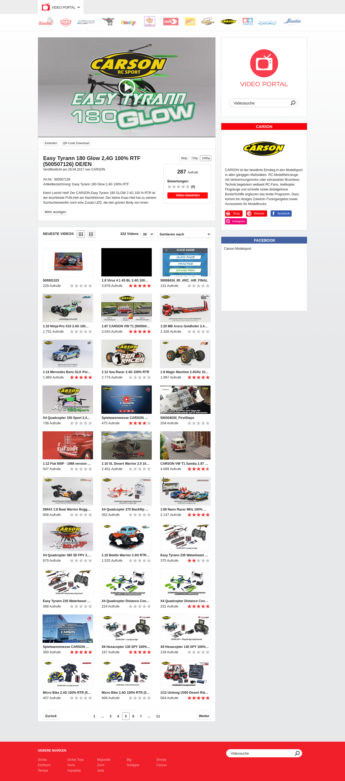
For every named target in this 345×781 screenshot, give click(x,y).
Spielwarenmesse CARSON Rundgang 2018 (126, 418)
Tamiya (43, 770)
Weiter (204, 716)
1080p (206, 158)
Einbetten (51, 143)
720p (194, 158)
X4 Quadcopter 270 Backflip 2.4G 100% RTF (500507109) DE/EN (126, 509)
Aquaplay (74, 770)
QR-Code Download (76, 143)
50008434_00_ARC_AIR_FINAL (184, 280)
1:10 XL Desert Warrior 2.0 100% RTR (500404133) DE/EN (126, 464)
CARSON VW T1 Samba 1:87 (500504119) (184, 464)
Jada (100, 770)
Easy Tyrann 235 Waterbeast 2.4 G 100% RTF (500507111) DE (67, 601)
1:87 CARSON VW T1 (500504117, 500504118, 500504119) (126, 326)
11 (158, 716)
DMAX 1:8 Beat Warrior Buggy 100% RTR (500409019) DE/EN (67, 509)
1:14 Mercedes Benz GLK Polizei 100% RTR (67, 372)
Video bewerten (187, 195)
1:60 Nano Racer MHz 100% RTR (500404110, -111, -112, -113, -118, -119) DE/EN (184, 509)
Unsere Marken (52, 750)
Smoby (161, 760)
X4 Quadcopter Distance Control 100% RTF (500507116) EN (126, 601)
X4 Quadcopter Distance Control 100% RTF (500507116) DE (184, 601)
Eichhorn (44, 765)
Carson (161, 765)
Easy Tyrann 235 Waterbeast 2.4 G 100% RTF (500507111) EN (184, 555)
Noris (71, 765)
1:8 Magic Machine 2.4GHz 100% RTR (184, 372)
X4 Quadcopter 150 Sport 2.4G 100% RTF (67, 418)
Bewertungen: (178, 181)
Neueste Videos (58, 234)
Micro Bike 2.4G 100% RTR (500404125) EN (67, 693)
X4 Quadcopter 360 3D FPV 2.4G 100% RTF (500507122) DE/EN (67, 555)
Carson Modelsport (237, 249)
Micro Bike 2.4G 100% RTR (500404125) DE (126, 693)
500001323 (51, 280)
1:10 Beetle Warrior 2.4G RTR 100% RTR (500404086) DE (126, 555)
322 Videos (129, 234)
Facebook (264, 240)
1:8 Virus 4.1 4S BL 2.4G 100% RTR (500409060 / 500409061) (126, 280)
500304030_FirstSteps (177, 418)
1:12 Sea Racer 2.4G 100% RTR (125, 372)
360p (184, 158)
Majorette (104, 760)
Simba (42, 760)
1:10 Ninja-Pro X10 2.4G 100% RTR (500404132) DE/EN (67, 326)
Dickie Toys (75, 760)
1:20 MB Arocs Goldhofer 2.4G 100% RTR (184, 326)
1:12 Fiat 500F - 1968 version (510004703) (67, 464)
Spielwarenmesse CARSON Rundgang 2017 (67, 647)
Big (129, 760)
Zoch (100, 765)
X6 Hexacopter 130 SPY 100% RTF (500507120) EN (126, 647)
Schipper (133, 765)
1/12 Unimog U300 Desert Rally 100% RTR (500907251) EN (184, 693)
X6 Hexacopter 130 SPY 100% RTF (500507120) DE (184, 647)
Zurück (51, 716)
